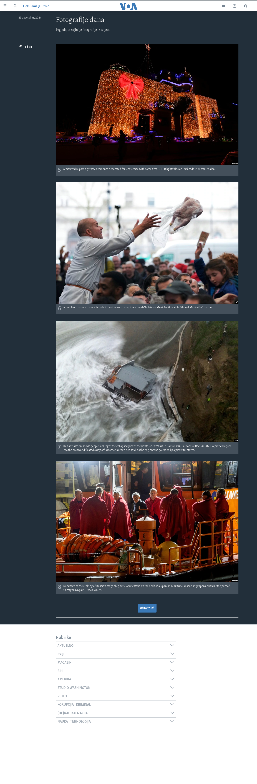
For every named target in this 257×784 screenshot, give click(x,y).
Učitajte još (147, 608)
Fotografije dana (36, 6)
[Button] (25, 47)
